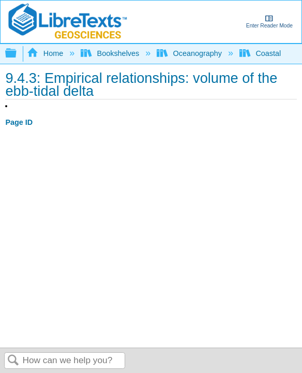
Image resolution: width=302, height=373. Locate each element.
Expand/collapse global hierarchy (18, 53)
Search (13, 361)
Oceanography (190, 53)
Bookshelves (111, 53)
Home (46, 53)
